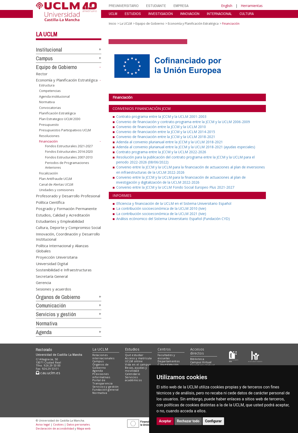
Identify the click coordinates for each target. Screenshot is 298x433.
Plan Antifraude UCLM (55, 178)
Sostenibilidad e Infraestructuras (64, 269)
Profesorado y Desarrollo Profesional (68, 195)
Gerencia (43, 282)
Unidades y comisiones (56, 190)
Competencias (50, 90)
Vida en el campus (138, 364)
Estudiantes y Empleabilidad (60, 220)
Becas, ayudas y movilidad (136, 369)
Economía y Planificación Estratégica (67, 79)
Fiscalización (48, 173)
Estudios (132, 349)
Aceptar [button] (165, 421)
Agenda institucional (54, 96)
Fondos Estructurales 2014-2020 (69, 151)
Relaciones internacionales (103, 356)
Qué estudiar (134, 355)
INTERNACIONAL (219, 13)
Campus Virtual (201, 362)
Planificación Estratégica (57, 113)
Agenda (44, 332)
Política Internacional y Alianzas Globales (62, 248)
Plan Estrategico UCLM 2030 (59, 119)
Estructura (47, 85)
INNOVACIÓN (189, 13)
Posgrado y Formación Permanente (66, 208)
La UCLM (46, 34)
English (226, 5)
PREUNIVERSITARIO (124, 5)
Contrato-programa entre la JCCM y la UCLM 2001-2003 (161, 116)
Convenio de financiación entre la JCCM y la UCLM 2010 (161, 126)
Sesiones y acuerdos (53, 288)
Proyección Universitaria (56, 257)
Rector (42, 73)
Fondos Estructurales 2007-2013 (69, 157)
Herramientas (252, 5)
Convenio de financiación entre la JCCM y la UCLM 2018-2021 (165, 136)
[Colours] (255, 356)
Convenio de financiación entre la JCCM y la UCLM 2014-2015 (165, 131)
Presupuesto (49, 124)
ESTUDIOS (133, 13)
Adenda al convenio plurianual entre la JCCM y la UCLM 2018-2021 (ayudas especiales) (185, 146)
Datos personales (78, 424)
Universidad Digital (52, 263)
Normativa (47, 102)
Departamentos (168, 361)
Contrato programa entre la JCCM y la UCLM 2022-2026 (161, 151)
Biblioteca (197, 359)
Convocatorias (50, 107)
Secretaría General (52, 276)
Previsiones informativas (101, 375)
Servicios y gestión (56, 314)
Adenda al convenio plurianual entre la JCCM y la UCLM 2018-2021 (169, 142)
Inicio (112, 23)
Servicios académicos (133, 378)
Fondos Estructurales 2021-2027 (69, 146)
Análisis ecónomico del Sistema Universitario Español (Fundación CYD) (173, 218)
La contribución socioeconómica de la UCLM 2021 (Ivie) (161, 213)
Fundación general (105, 389)
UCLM (113, 13)
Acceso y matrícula (138, 358)
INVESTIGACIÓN (160, 13)
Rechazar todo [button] (188, 421)
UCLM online (134, 361)
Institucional (49, 49)
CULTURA (246, 13)
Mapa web (84, 428)
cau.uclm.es (48, 372)
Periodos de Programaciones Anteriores (67, 165)
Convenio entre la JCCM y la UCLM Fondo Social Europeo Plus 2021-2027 (175, 187)
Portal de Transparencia (102, 381)
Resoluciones (49, 136)
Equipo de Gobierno (56, 67)
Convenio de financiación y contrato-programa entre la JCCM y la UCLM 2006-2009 (183, 121)
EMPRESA (181, 5)
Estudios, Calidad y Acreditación (63, 214)
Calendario (132, 374)
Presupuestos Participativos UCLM (65, 130)
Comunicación (51, 305)
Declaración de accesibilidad (55, 428)
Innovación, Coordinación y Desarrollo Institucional (68, 236)
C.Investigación (168, 364)
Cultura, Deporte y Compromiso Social (68, 227)
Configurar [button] (213, 421)
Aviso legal (43, 424)
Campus (44, 58)
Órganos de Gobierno (58, 297)
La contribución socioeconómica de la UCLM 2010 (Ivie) (161, 208)
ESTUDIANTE (156, 5)
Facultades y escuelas (166, 356)
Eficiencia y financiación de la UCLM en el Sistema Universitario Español (173, 203)
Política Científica (50, 202)
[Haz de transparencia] (233, 356)
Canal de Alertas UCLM (56, 184)
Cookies (58, 424)
